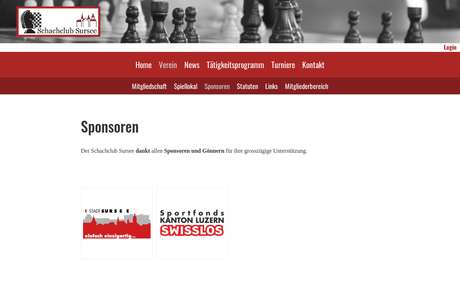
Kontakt (313, 64)
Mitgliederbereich (306, 86)
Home (143, 64)
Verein (168, 64)
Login (450, 47)
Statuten (247, 86)
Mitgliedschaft (149, 86)
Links (271, 86)
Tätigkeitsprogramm (235, 64)
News (191, 64)
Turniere (283, 64)
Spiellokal (185, 86)
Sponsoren (217, 86)
